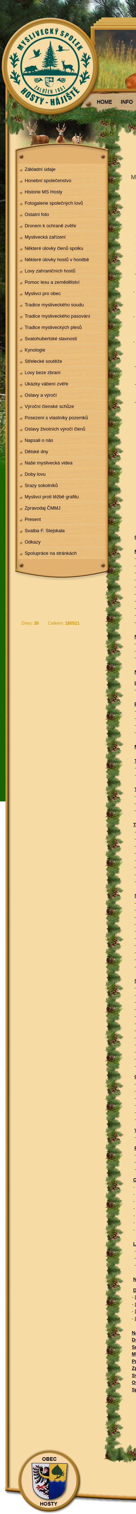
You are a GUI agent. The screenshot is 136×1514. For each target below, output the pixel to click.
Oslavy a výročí (41, 395)
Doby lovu (35, 474)
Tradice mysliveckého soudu (54, 304)
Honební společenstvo (48, 180)
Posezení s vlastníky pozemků (56, 417)
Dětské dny (36, 451)
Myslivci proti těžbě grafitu (52, 496)
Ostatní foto (37, 214)
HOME (104, 102)
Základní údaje (40, 169)
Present (33, 519)
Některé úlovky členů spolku (54, 248)
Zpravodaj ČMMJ (43, 508)
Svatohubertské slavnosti (51, 338)
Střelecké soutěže (43, 361)
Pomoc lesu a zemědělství (52, 282)
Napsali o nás (39, 440)
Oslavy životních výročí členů (55, 429)
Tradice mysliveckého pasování (57, 316)
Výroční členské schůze (49, 406)
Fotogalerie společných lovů (54, 203)
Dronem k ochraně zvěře (50, 225)
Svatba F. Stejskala (45, 530)
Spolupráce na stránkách (51, 553)
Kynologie (35, 350)
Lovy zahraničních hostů (50, 271)
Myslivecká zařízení (45, 237)
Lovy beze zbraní (43, 372)
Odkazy (33, 542)
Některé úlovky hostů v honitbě (57, 259)
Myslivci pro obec (43, 293)
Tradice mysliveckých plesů (53, 327)
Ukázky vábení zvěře (47, 384)
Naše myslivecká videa (49, 463)
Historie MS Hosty (43, 192)
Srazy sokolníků (41, 485)
